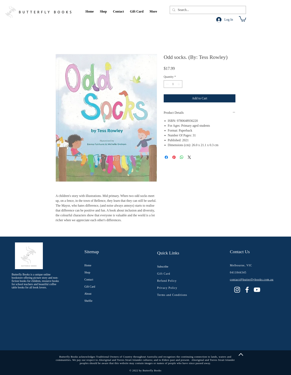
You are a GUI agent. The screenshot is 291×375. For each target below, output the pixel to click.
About (88, 293)
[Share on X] (189, 157)
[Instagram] (237, 290)
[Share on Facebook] (166, 157)
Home (87, 265)
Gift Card (89, 286)
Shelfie (88, 300)
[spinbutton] (173, 84)
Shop (87, 272)
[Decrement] (166, 84)
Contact (88, 279)
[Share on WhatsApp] (181, 157)
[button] (103, 11)
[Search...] (207, 10)
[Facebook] (247, 290)
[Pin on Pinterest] (174, 157)
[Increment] (179, 84)
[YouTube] (257, 290)
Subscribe (162, 266)
